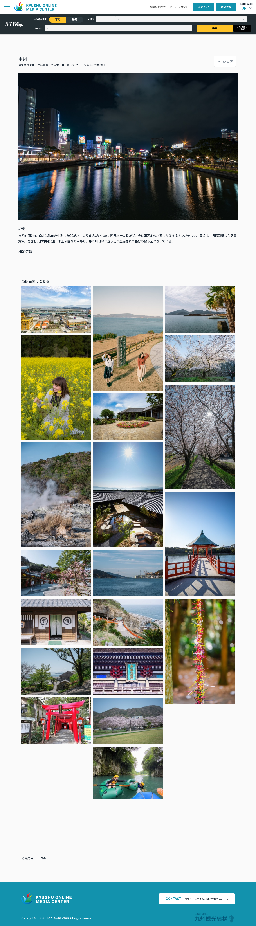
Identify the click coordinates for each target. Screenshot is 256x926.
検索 (214, 28)
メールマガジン (179, 7)
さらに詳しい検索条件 (242, 28)
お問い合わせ (158, 7)
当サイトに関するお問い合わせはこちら (197, 898)
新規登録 (226, 7)
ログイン (203, 6)
